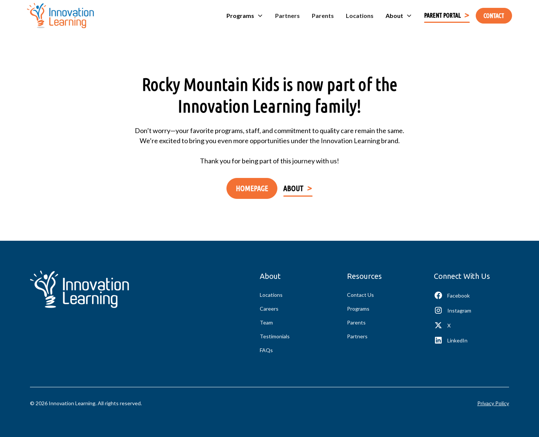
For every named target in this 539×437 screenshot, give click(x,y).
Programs (358, 308)
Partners (287, 15)
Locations (360, 15)
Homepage (252, 188)
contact (494, 15)
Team (266, 322)
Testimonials (275, 336)
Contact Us (360, 295)
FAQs (266, 350)
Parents (323, 15)
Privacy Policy (493, 403)
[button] (244, 15)
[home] (60, 15)
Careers (269, 308)
